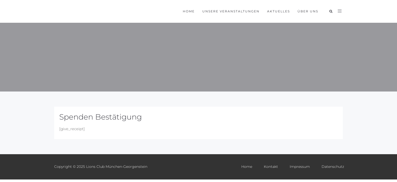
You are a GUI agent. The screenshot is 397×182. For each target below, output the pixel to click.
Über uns (307, 11)
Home (189, 11)
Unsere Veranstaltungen (231, 11)
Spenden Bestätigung (100, 117)
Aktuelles (278, 11)
